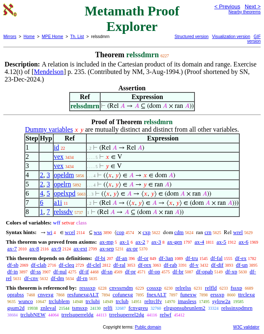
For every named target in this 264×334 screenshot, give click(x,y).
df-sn (107, 271)
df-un (242, 265)
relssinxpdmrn (236, 308)
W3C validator (246, 327)
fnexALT (156, 294)
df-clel (94, 265)
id (56, 147)
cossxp (154, 288)
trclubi (92, 301)
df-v (194, 265)
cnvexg (46, 294)
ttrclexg (246, 294)
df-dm (57, 278)
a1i (58, 202)
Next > (253, 6)
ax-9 (56, 248)
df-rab (170, 265)
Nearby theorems (244, 12)
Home (29, 36)
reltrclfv (153, 301)
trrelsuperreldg (77, 314)
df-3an (166, 258)
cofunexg (123, 294)
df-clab (39, 265)
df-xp (231, 271)
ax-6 (243, 242)
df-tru (192, 258)
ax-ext (80, 248)
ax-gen (174, 242)
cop (120, 232)
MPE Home (52, 36)
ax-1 (124, 242)
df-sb (12, 265)
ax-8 (34, 248)
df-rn (82, 278)
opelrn (62, 184)
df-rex (144, 265)
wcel (70, 232)
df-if (84, 271)
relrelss (184, 288)
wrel (238, 232)
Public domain (148, 327)
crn (208, 232)
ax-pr (131, 248)
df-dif (217, 265)
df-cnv (31, 278)
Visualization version (231, 36)
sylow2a (221, 301)
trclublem (59, 301)
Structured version (192, 36)
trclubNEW (33, 314)
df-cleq (66, 265)
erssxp (217, 294)
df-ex (240, 258)
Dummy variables (49, 129)
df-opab (204, 271)
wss (98, 232)
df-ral (120, 265)
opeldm (64, 174)
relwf (165, 314)
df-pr (130, 271)
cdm (179, 232)
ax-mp (107, 242)
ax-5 (221, 242)
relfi (108, 308)
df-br (178, 271)
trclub (122, 301)
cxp (146, 232)
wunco (25, 301)
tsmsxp (80, 308)
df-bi (100, 258)
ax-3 (156, 242)
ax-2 (140, 242)
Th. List (77, 36)
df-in (12, 271)
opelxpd (65, 193)
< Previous (227, 6)
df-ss (35, 271)
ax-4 (199, 242)
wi (49, 232)
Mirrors (9, 36)
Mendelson (49, 71)
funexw (188, 294)
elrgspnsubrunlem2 (184, 308)
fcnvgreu (138, 308)
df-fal (216, 258)
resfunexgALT (83, 294)
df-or (142, 258)
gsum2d (15, 308)
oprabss (15, 294)
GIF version (254, 38)
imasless (187, 301)
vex (59, 156)
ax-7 (12, 248)
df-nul (60, 271)
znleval (48, 308)
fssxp (236, 288)
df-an (121, 258)
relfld (211, 288)
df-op (154, 271)
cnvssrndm (121, 288)
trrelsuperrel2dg (126, 314)
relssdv (63, 211)
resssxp (87, 288)
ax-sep (107, 248)
